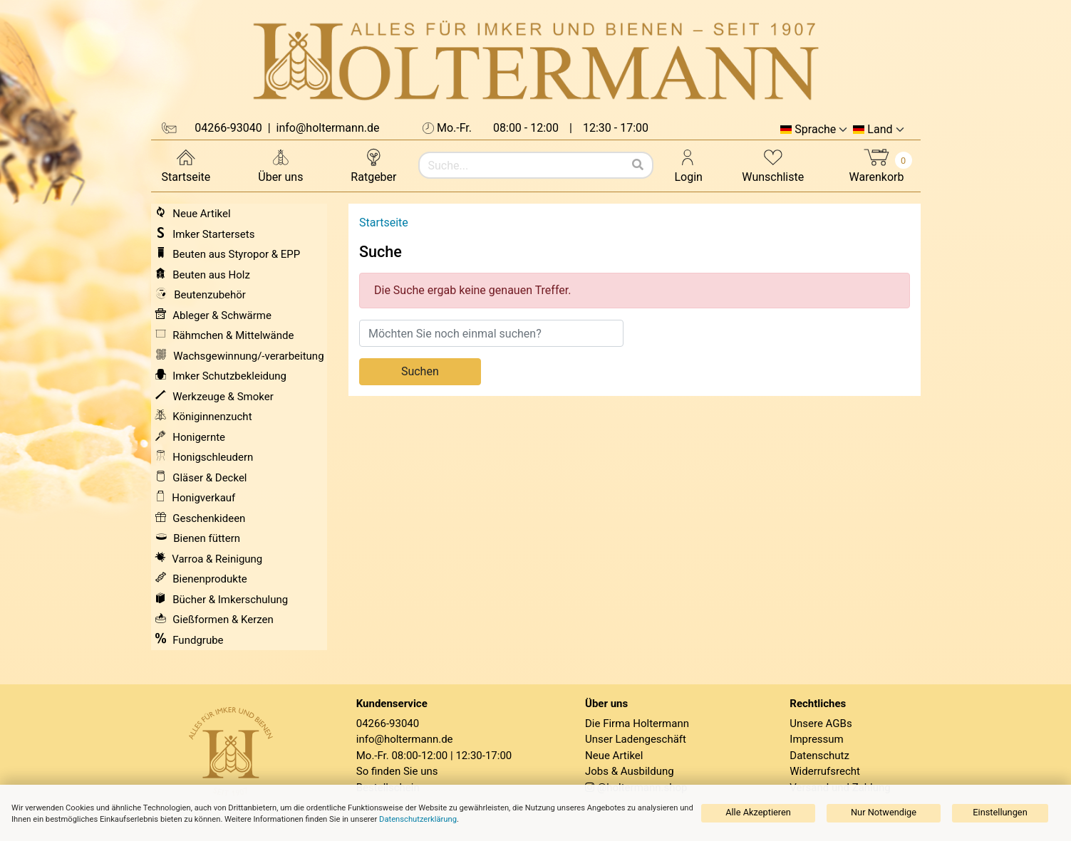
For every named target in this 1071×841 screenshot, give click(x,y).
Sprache (815, 129)
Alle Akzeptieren (758, 812)
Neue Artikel (614, 755)
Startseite (186, 165)
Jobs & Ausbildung (629, 771)
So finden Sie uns (397, 771)
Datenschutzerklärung (418, 819)
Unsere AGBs (821, 723)
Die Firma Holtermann (637, 723)
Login (689, 165)
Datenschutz (819, 755)
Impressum (816, 739)
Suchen (420, 371)
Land (879, 129)
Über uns (280, 165)
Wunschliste (773, 165)
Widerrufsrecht (825, 771)
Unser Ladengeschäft (635, 739)
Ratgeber (373, 165)
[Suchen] (638, 165)
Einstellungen (1000, 812)
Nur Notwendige (883, 812)
